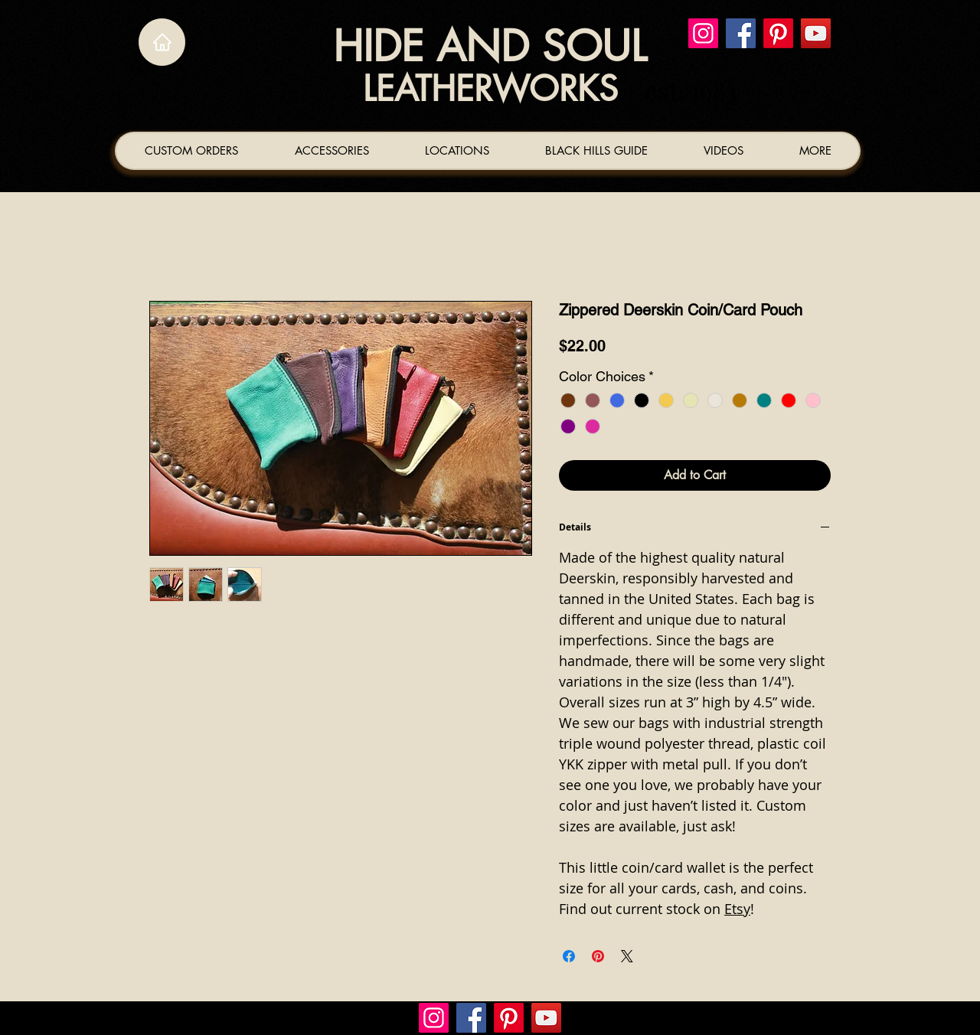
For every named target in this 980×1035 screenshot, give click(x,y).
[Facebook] (741, 33)
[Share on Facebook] (569, 956)
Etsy (737, 909)
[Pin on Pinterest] (598, 956)
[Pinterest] (778, 33)
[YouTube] (816, 33)
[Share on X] (627, 956)
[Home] (162, 42)
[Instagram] (703, 33)
